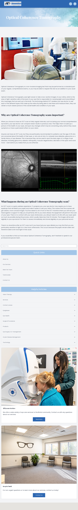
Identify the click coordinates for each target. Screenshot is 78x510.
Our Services (6, 264)
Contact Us (6, 280)
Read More (39, 419)
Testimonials (6, 275)
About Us (5, 259)
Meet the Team (7, 270)
